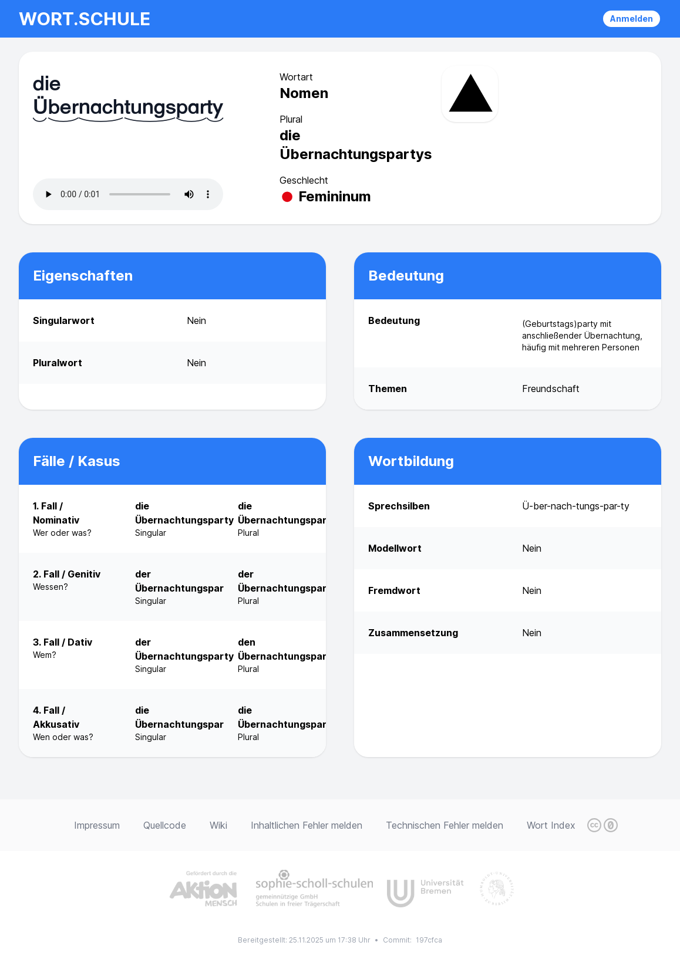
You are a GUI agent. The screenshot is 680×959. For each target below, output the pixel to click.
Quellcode (164, 825)
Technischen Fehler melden (444, 825)
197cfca (429, 940)
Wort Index (551, 825)
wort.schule (84, 18)
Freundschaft (551, 388)
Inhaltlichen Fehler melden (306, 825)
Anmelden (631, 18)
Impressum (97, 825)
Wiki (218, 825)
